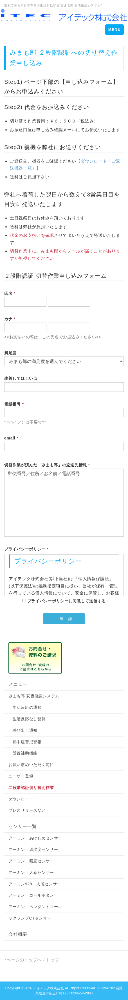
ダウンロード (20, 799)
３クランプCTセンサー (29, 918)
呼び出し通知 (22, 730)
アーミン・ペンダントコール (35, 906)
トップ (52, 959)
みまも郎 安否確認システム (33, 696)
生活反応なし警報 (27, 719)
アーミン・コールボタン (31, 895)
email (11, 438)
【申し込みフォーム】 (89, 82)
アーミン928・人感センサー (34, 884)
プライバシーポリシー (26, 549)
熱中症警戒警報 (25, 742)
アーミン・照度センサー (31, 861)
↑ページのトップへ (23, 959)
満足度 (10, 353)
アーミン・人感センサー (31, 872)
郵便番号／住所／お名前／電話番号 (64, 502)
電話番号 (14, 404)
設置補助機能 (22, 753)
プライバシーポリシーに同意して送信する (64, 601)
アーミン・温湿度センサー (33, 849)
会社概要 (17, 934)
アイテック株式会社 (48, 988)
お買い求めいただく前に (31, 764)
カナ (9, 319)
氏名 (9, 293)
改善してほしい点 (20, 378)
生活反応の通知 (25, 707)
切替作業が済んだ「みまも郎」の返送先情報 (47, 465)
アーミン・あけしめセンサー (35, 838)
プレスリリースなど (27, 810)
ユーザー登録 (20, 776)
